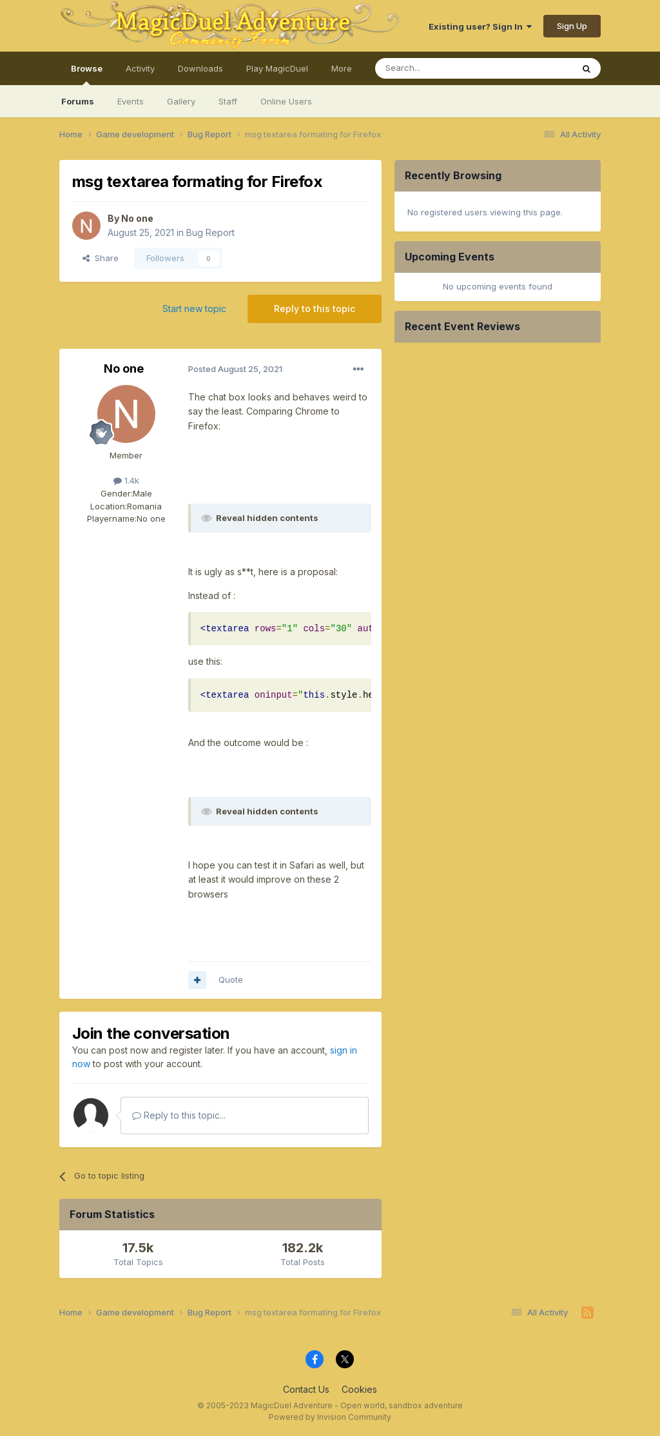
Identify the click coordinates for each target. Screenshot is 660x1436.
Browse (86, 74)
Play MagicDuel (277, 68)
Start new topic (194, 308)
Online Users (286, 101)
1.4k (126, 480)
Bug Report (210, 232)
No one (137, 218)
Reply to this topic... (179, 1115)
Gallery (181, 101)
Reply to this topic (314, 308)
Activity (140, 68)
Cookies (359, 1389)
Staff (227, 101)
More (341, 68)
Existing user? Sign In (480, 26)
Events (130, 101)
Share (100, 258)
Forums (77, 101)
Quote (230, 979)
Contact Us (306, 1389)
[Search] (441, 68)
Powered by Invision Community (330, 1417)
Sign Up (572, 26)
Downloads (200, 68)
